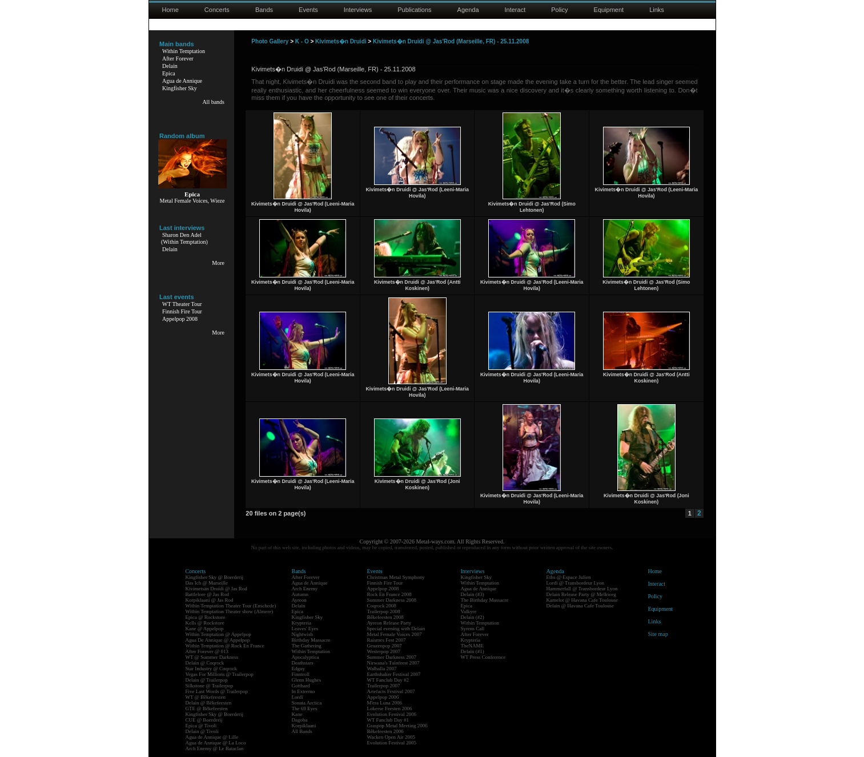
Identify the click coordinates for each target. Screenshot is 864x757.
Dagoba (300, 720)
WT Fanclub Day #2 (388, 680)
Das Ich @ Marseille (207, 583)
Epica (168, 73)
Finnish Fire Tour (182, 311)
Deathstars (303, 663)
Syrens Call (473, 628)
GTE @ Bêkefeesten (207, 708)
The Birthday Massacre (485, 600)
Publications (414, 9)
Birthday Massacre (311, 640)
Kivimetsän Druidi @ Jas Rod (216, 588)
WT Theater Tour (182, 304)
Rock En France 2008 (389, 594)
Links (656, 9)
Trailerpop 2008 (383, 611)
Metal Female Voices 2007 (394, 634)
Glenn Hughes (307, 680)
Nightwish (303, 634)
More (218, 263)
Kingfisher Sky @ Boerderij (215, 577)
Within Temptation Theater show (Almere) (230, 611)
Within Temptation (183, 51)
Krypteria (301, 623)
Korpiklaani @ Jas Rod (210, 600)
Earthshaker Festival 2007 (394, 674)
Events (308, 9)
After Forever (178, 58)
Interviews (358, 9)
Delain (170, 66)
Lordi (297, 697)
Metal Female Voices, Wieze (191, 201)
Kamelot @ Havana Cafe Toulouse (582, 600)
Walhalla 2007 (382, 668)
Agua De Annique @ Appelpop (218, 640)
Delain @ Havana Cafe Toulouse (580, 606)
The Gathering (307, 646)
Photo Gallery (269, 41)
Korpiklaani (304, 725)
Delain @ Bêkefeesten (209, 703)
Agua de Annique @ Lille (212, 737)
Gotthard (301, 685)
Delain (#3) (472, 594)
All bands (213, 102)
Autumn (300, 594)
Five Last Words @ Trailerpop (217, 691)
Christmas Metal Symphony (396, 577)
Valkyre (469, 611)
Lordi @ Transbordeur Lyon (575, 583)
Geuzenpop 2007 (384, 646)
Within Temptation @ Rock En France (225, 646)
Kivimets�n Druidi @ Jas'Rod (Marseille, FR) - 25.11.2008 (451, 41)
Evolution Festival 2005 (392, 743)
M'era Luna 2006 (385, 703)
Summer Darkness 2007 (392, 657)
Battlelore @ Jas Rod (208, 594)
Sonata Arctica (307, 703)
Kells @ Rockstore (205, 623)
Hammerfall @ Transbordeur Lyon (582, 588)
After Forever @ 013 (207, 651)
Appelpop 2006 (383, 697)
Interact (515, 9)
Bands (264, 9)
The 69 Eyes (305, 708)
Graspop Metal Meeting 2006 (397, 725)
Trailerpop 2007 (383, 685)
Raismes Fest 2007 (386, 640)
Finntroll (301, 674)
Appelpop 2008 (180, 319)
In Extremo (303, 691)
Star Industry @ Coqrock (212, 668)
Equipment (609, 9)
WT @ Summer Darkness (212, 657)
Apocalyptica (305, 657)
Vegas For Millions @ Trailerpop (220, 674)
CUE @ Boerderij (204, 720)
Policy (559, 9)
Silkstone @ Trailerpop (210, 685)
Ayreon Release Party (389, 623)
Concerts (217, 9)
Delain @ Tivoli (202, 731)
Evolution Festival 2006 (392, 714)
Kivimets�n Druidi (340, 41)
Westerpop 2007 (384, 651)
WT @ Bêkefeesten (206, 697)
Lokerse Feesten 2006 (389, 708)
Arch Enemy (305, 588)
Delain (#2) (472, 617)
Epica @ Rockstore (206, 617)
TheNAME (472, 646)
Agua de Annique (182, 81)
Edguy (299, 668)
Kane (297, 714)
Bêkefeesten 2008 (385, 617)
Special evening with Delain (396, 628)
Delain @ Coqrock (205, 663)
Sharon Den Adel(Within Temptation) (184, 238)
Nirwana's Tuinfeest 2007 (393, 663)
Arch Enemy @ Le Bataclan (215, 748)
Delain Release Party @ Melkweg (581, 594)
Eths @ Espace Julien (568, 577)
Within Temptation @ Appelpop (218, 634)
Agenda (468, 9)
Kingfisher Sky (179, 88)
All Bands (302, 731)
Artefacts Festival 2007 (391, 691)
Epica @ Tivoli (201, 725)
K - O (302, 41)
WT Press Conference (483, 657)
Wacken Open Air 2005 (391, 737)
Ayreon (299, 600)
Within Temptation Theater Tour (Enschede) (231, 606)
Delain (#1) (472, 651)
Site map (658, 634)
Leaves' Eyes (305, 628)
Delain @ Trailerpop (207, 680)
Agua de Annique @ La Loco (216, 743)
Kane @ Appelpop (205, 628)
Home (170, 9)
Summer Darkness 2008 (392, 600)
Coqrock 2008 (381, 606)
